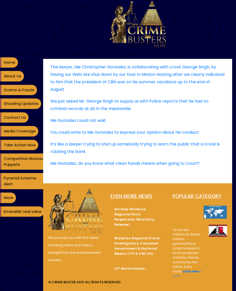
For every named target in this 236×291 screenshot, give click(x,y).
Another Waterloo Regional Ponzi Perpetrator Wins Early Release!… (134, 217)
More (8, 197)
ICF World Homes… (130, 268)
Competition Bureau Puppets (23, 161)
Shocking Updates (21, 103)
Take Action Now (20, 145)
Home (9, 62)
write (76, 132)
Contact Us (15, 117)
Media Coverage (20, 131)
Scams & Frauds (19, 90)
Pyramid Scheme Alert (20, 181)
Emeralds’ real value (23, 211)
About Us (12, 76)
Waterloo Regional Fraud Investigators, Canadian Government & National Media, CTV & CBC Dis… (136, 246)
